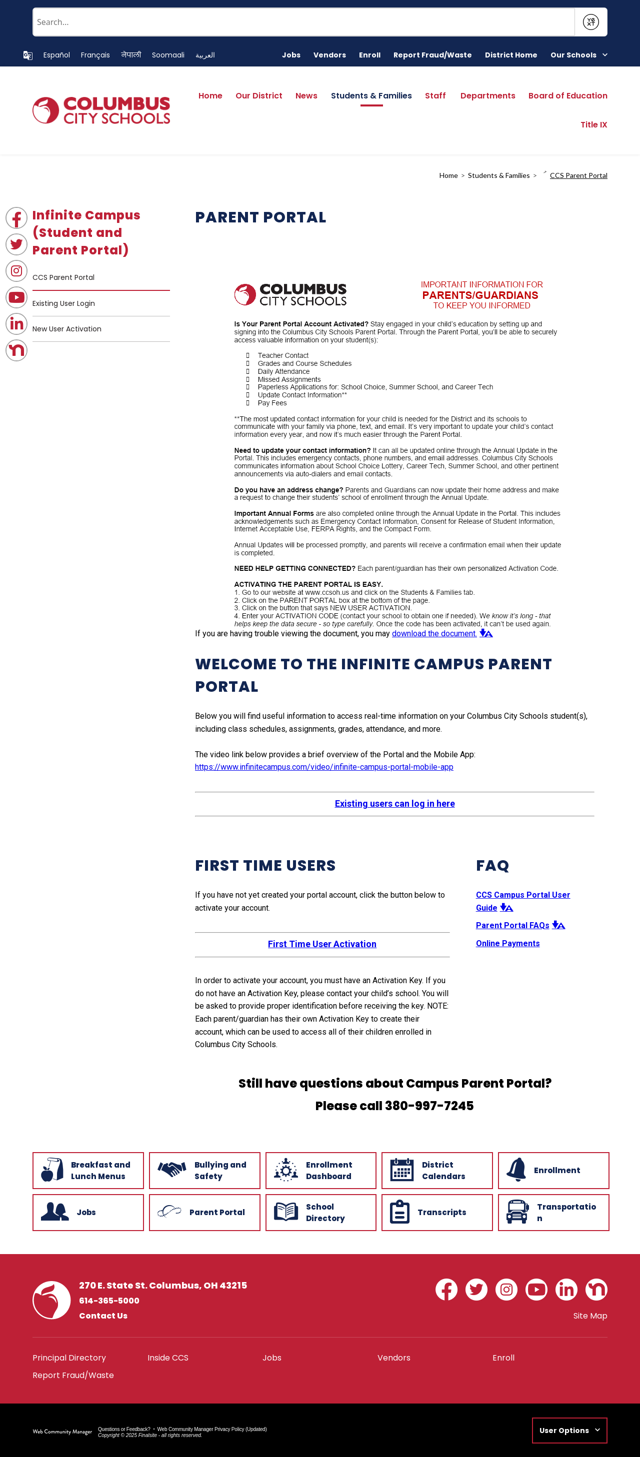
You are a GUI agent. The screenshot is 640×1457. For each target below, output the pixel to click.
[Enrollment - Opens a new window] (553, 1169)
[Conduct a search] (304, 22)
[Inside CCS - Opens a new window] (168, 1358)
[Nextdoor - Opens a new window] (17, 350)
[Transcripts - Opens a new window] (436, 1211)
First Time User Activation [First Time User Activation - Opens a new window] (322, 944)
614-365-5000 (109, 1301)
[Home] (210, 98)
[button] (579, 55)
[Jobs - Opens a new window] (291, 55)
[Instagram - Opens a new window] (17, 271)
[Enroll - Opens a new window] (369, 55)
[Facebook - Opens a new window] (17, 218)
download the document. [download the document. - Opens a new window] (434, 633)
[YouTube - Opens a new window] (17, 297)
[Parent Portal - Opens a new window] (203, 1211)
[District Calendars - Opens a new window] (436, 1169)
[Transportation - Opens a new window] (553, 1211)
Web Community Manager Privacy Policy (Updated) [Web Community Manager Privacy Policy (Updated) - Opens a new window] (212, 1429)
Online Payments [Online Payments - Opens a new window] (508, 943)
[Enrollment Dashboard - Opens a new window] (320, 1169)
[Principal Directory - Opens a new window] (69, 1358)
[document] (394, 433)
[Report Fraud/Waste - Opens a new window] (433, 55)
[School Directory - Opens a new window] (320, 1211)
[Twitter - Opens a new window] (17, 244)
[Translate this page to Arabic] (205, 55)
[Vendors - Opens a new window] (330, 55)
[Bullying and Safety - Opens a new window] (203, 1169)
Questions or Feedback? (124, 1429)
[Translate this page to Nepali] (131, 55)
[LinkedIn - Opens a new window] (17, 324)
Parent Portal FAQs (513, 925)
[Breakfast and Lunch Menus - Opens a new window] (87, 1169)
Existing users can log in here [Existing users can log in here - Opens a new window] (395, 803)
